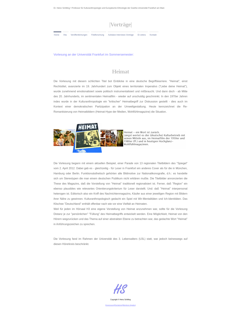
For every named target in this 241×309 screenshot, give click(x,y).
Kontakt (153, 35)
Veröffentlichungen (79, 35)
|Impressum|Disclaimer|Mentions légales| (120, 305)
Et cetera (142, 35)
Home (56, 35)
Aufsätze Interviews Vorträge (121, 35)
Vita (65, 35)
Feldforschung (97, 35)
